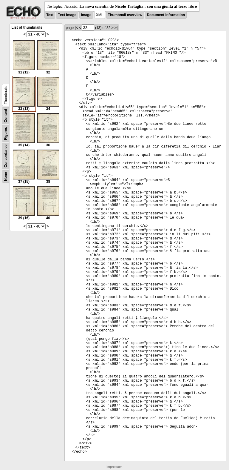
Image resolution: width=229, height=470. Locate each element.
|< (76, 28)
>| (115, 28)
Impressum (114, 467)
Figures (6, 133)
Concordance (6, 156)
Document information (166, 15)
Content (6, 115)
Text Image (67, 15)
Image (86, 15)
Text (49, 15)
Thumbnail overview (125, 15)
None (6, 176)
